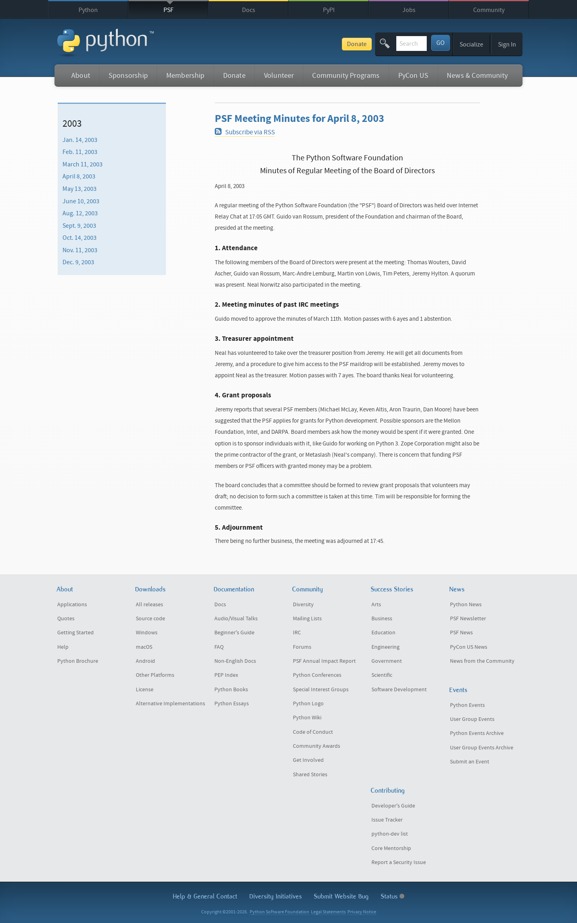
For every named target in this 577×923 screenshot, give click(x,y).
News (456, 589)
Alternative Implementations (170, 703)
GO (440, 43)
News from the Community (482, 661)
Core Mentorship (391, 848)
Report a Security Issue (398, 862)
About (80, 75)
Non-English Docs (235, 661)
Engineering (385, 647)
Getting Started (75, 633)
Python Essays (231, 703)
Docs (248, 10)
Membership (185, 75)
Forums (302, 647)
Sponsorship (128, 75)
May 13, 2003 (80, 188)
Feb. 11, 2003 (80, 152)
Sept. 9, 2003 (79, 225)
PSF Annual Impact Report (324, 661)
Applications (72, 604)
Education (383, 633)
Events (458, 690)
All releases (149, 604)
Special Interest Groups (321, 689)
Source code (150, 618)
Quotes (66, 618)
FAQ (219, 647)
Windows (146, 633)
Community (488, 10)
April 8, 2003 (79, 176)
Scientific (381, 675)
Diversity (303, 604)
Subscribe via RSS (244, 132)
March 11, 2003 (83, 164)
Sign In (507, 44)
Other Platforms (155, 675)
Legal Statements (328, 912)
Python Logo (308, 703)
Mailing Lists (307, 618)
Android (145, 661)
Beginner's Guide (234, 633)
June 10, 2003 (81, 200)
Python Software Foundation (279, 912)
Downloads (150, 589)
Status (392, 896)
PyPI (329, 10)
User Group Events (472, 719)
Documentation (234, 589)
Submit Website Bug (341, 896)
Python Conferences (317, 675)
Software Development (399, 689)
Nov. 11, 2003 (80, 250)
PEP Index (226, 675)
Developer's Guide (393, 806)
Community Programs (345, 75)
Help (63, 647)
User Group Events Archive (481, 748)
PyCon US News (468, 647)
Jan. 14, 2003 (80, 139)
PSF (168, 10)
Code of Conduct (313, 732)
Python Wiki (307, 718)
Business (381, 618)
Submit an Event (469, 762)
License (144, 689)
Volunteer (279, 75)
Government (386, 661)
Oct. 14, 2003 (80, 237)
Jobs (409, 10)
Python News (466, 604)
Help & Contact (205, 896)
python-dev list (389, 834)
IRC (297, 633)
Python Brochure (77, 661)
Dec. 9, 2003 (78, 262)
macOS (144, 647)
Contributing (388, 790)
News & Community (477, 75)
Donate (297, 44)
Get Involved (308, 760)
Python (88, 10)
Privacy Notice (361, 912)
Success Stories (392, 589)
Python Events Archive (477, 733)
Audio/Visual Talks (236, 618)
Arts (376, 604)
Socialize (471, 44)
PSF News (461, 633)
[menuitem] (112, 139)
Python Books (231, 689)
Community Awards (316, 746)
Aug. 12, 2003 (80, 213)
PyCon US (413, 75)
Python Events (467, 705)
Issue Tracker (387, 820)
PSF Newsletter (468, 618)
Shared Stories (310, 774)
